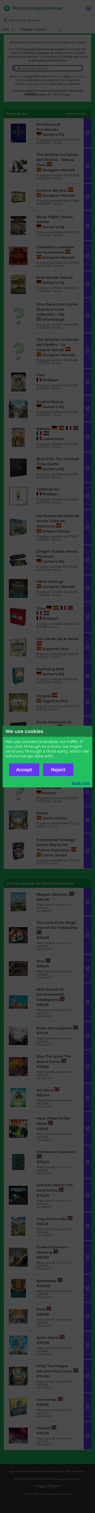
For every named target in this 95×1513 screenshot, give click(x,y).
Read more (81, 783)
